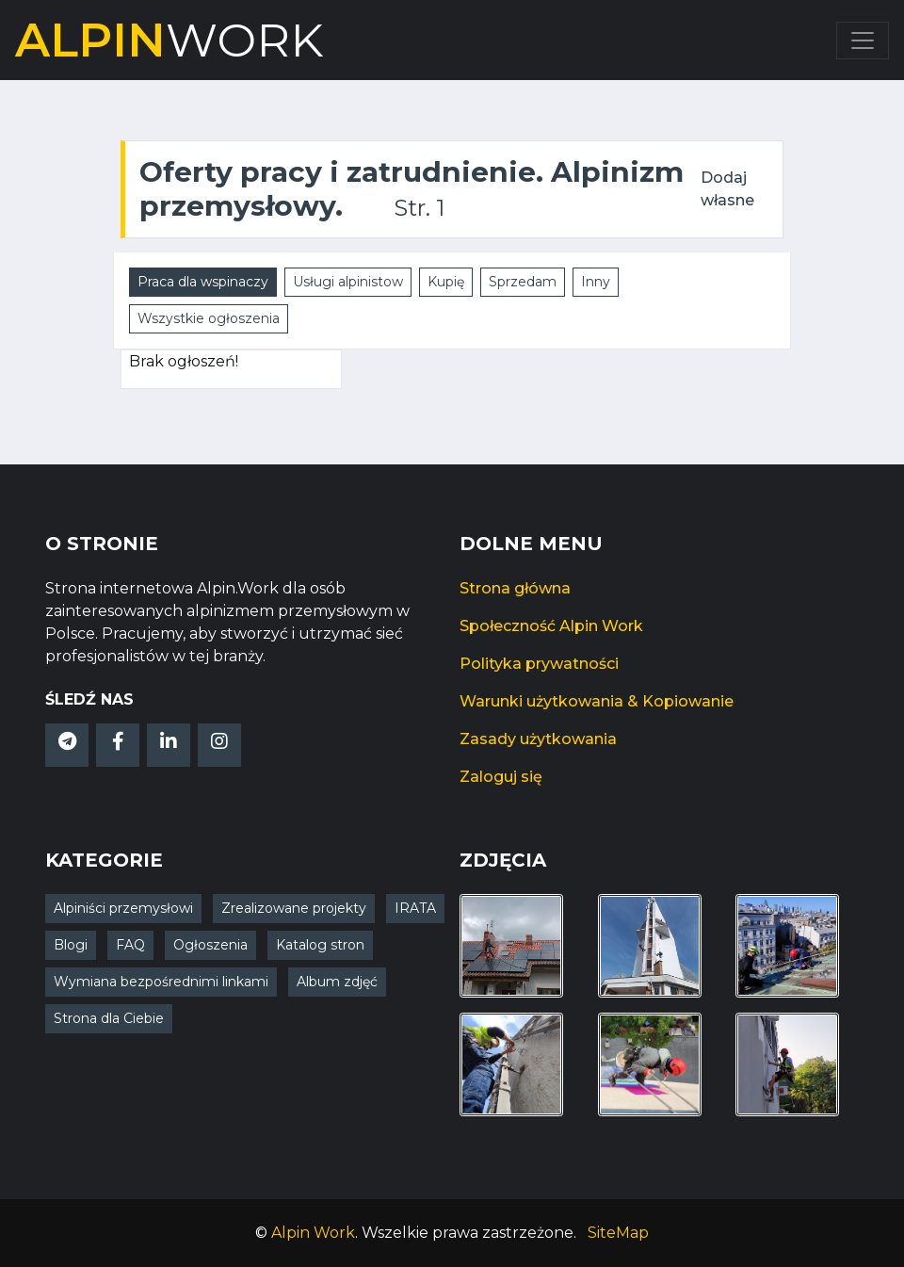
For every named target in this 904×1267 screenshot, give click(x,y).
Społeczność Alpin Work (551, 626)
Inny (595, 281)
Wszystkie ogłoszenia (208, 318)
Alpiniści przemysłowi (123, 908)
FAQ (130, 944)
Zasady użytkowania (538, 739)
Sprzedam (523, 281)
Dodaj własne (727, 189)
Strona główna (515, 588)
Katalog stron (320, 944)
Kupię (446, 281)
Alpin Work (313, 1233)
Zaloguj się (501, 777)
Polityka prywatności (539, 664)
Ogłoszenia (210, 944)
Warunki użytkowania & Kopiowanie (597, 701)
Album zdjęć (337, 981)
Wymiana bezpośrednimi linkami (161, 981)
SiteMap (618, 1233)
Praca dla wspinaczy (202, 281)
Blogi (71, 944)
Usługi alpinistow (348, 281)
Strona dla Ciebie (109, 1018)
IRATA (415, 908)
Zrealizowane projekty (293, 908)
